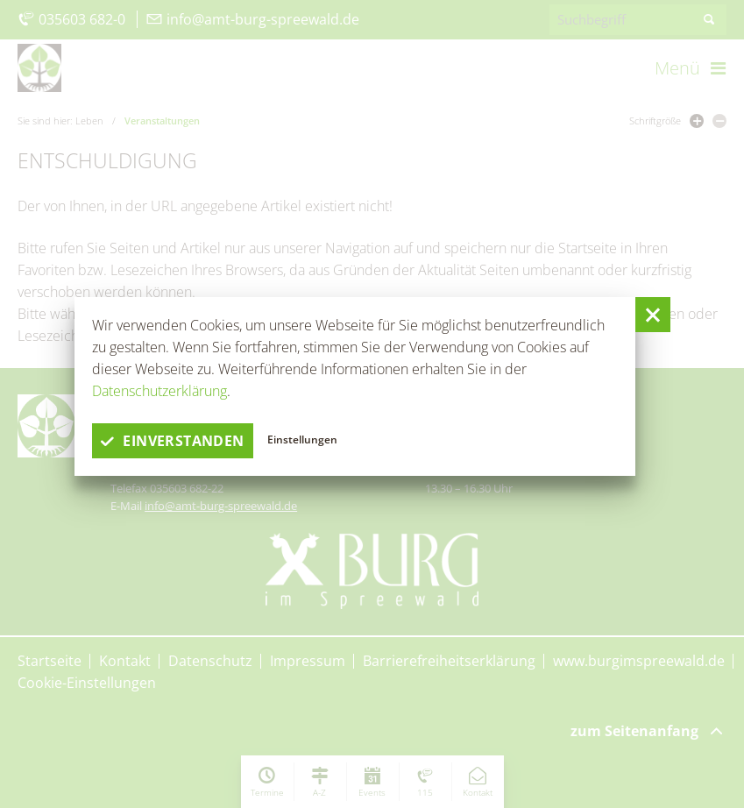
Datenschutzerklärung (159, 390)
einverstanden (172, 440)
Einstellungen (302, 439)
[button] (652, 314)
